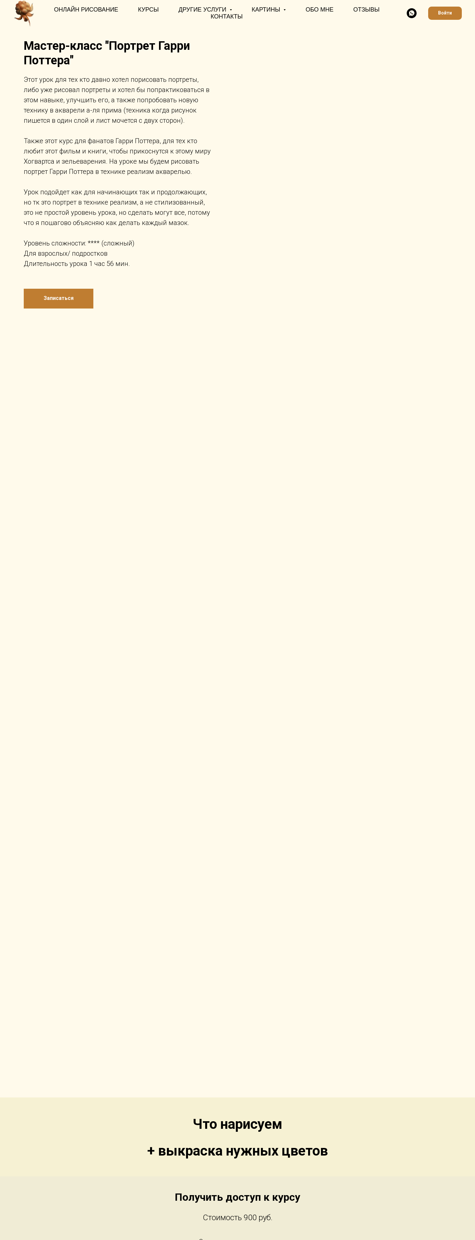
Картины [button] (267, 9)
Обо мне (319, 9)
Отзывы (366, 9)
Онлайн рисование (86, 9)
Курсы (148, 9)
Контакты (227, 16)
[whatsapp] (412, 13)
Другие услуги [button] (203, 9)
